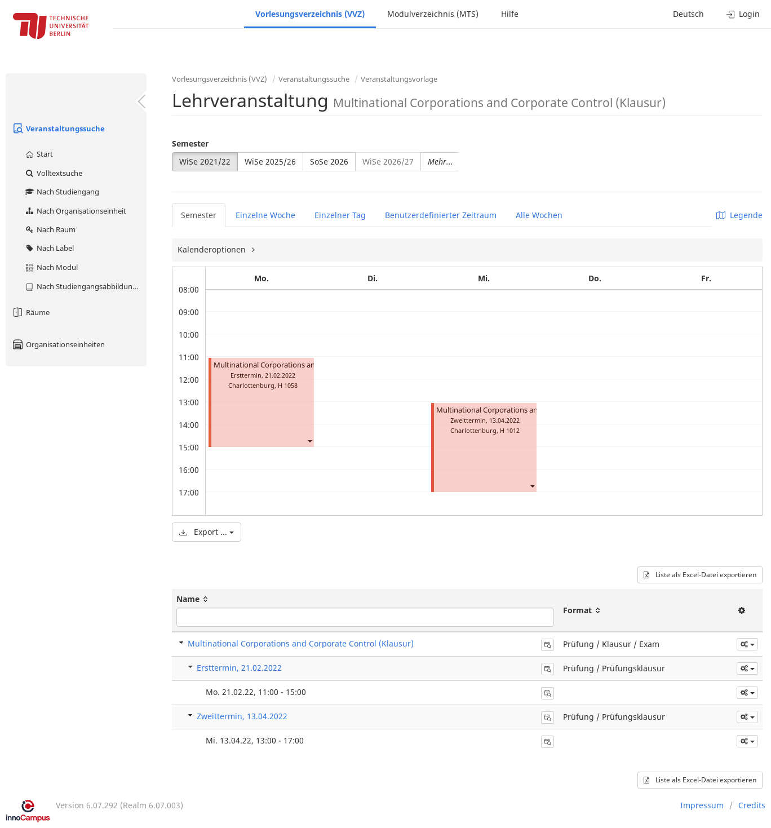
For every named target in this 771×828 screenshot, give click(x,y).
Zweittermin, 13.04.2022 (242, 716)
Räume (30, 312)
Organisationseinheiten (58, 344)
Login (743, 13)
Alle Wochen (539, 215)
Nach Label (49, 248)
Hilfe (510, 13)
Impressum (702, 805)
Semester (190, 143)
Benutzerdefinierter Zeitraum (441, 215)
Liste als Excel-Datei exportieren (700, 574)
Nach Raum (50, 229)
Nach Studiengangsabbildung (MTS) (85, 286)
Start (38, 154)
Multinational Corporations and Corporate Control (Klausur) (301, 643)
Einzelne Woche (265, 215)
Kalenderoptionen (213, 249)
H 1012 (510, 430)
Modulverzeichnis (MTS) (432, 13)
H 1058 (288, 385)
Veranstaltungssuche (58, 128)
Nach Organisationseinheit (75, 211)
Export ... (206, 531)
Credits (751, 805)
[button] (309, 440)
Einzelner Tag (340, 215)
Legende (739, 215)
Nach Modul (51, 267)
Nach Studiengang (61, 192)
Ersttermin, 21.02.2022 (239, 667)
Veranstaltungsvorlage (399, 79)
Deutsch (688, 13)
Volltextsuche (53, 173)
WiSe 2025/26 (270, 161)
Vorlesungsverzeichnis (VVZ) (310, 13)
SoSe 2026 (329, 161)
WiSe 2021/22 (205, 161)
